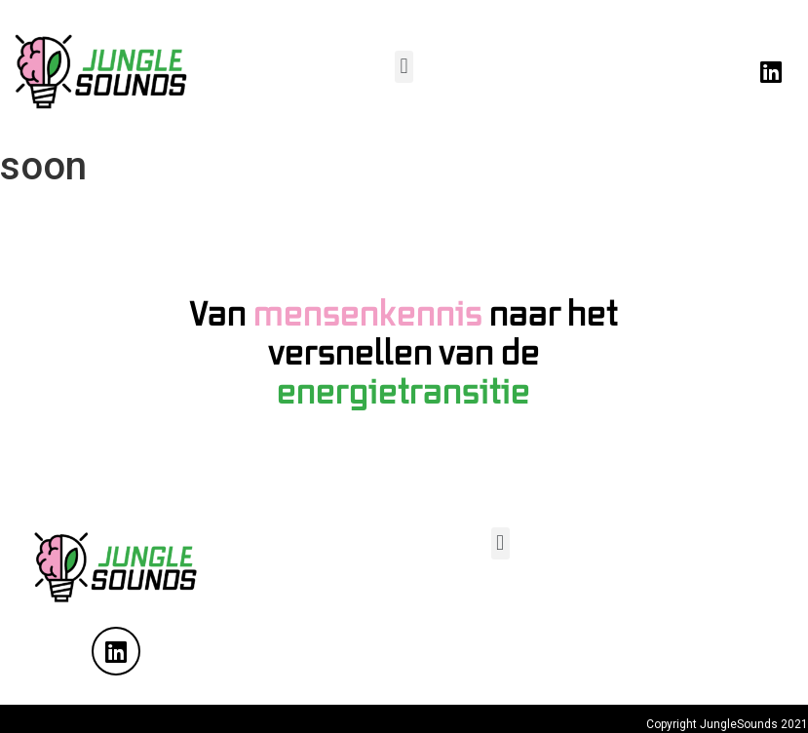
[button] (404, 67)
